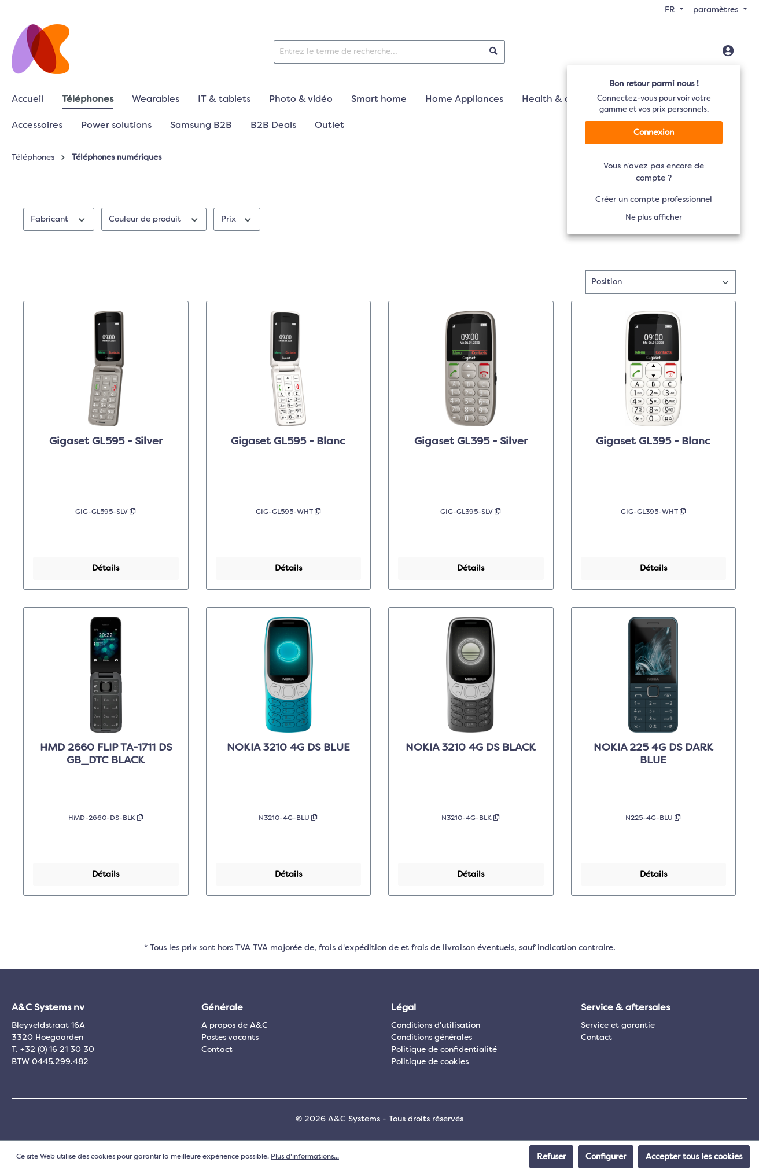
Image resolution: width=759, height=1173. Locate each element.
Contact (217, 1050)
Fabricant (59, 218)
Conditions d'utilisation (435, 1025)
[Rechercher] (493, 52)
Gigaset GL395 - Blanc (653, 441)
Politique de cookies (430, 1062)
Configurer (605, 1157)
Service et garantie (618, 1025)
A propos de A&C (234, 1025)
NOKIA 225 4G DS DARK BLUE (653, 754)
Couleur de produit (154, 218)
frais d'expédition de (359, 948)
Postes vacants (230, 1038)
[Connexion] (728, 51)
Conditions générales (431, 1038)
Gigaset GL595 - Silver (106, 441)
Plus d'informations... (305, 1156)
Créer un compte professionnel (653, 200)
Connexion (653, 132)
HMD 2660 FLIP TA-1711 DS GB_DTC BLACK (106, 754)
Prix (237, 218)
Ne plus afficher (653, 218)
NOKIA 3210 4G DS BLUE (288, 747)
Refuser (551, 1157)
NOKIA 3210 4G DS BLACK (471, 747)
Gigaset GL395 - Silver (471, 441)
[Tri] (660, 282)
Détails (105, 568)
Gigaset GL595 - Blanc (288, 441)
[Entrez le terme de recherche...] (378, 52)
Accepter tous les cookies (694, 1157)
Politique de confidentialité (444, 1050)
